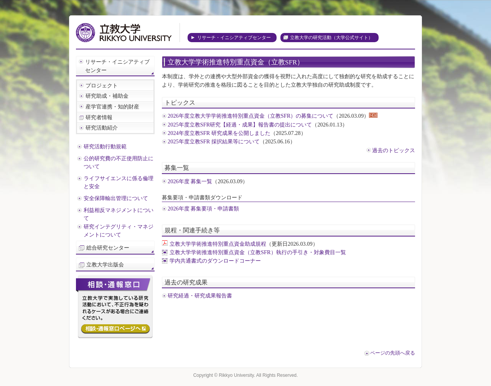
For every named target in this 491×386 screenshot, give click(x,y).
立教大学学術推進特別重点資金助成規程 (218, 244)
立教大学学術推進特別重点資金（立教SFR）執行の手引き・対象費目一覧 (258, 252)
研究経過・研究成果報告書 (200, 295)
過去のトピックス (393, 150)
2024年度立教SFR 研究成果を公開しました (219, 133)
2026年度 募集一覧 (190, 181)
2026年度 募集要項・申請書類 (203, 208)
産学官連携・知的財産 (112, 107)
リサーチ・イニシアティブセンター (234, 37)
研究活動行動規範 (105, 146)
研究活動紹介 (102, 128)
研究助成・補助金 (107, 96)
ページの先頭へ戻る (392, 353)
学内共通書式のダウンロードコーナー (215, 261)
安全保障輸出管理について (116, 198)
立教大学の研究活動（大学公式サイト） (331, 37)
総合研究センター (107, 248)
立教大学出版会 (105, 264)
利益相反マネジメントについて (118, 214)
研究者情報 (99, 117)
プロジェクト (102, 86)
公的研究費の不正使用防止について (118, 162)
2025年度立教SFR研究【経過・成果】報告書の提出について (240, 125)
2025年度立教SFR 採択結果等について (214, 141)
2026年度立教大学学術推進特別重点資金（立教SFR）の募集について (250, 116)
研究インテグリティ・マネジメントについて (118, 231)
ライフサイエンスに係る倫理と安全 (118, 182)
